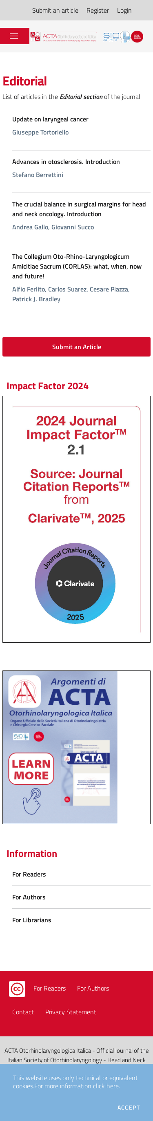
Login (124, 10)
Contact (23, 1012)
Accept (129, 1107)
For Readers (49, 988)
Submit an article (55, 10)
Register (97, 10)
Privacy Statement (70, 1012)
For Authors (93, 988)
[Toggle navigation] (14, 36)
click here (106, 1086)
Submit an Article (76, 347)
